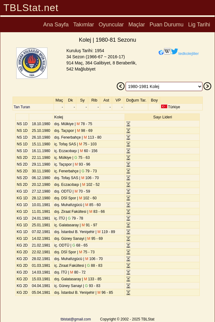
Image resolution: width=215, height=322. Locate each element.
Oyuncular (111, 24)
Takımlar (83, 24)
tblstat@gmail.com (76, 319)
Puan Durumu (166, 24)
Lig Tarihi (199, 24)
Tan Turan (22, 107)
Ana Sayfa (56, 24)
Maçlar (136, 24)
